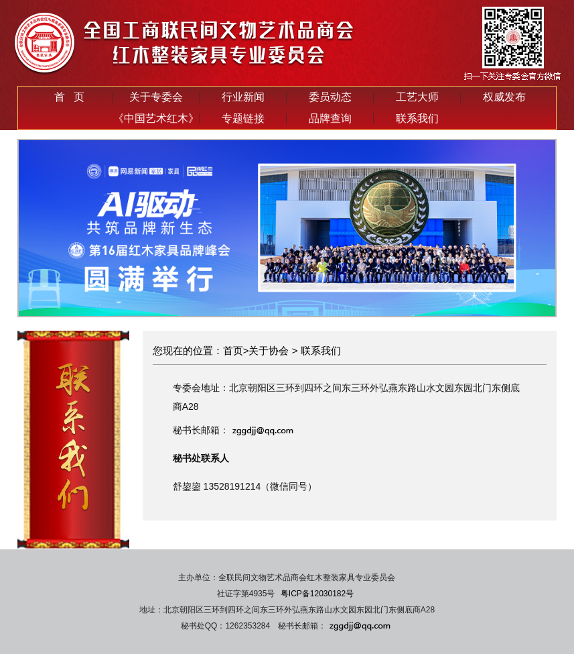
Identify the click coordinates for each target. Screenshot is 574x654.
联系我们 (417, 118)
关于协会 (268, 350)
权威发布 (504, 97)
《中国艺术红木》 (156, 118)
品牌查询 (330, 118)
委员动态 (330, 97)
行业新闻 (243, 97)
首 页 (69, 97)
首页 (233, 350)
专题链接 (243, 118)
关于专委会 (156, 97)
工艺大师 (417, 97)
